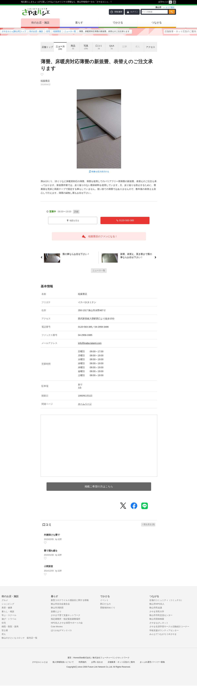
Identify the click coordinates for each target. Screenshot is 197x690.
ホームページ (85, 404)
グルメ (5, 600)
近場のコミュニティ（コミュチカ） (166, 600)
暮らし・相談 (8, 611)
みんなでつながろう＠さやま (163, 634)
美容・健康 (7, 607)
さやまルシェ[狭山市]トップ (14, 31)
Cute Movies (57, 626)
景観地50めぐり (107, 607)
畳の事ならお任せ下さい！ (75, 255)
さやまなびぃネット (158, 623)
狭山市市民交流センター (160, 615)
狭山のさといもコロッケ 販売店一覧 (19, 638)
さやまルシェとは (40, 662)
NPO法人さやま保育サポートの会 (67, 623)
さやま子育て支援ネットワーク (65, 615)
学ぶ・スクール (9, 615)
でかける (118, 22)
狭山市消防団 (57, 607)
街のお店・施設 (40, 22)
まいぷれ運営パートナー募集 (152, 662)
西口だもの (105, 604)
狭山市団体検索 (156, 619)
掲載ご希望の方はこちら (99, 486)
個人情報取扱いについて (63, 662)
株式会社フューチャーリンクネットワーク (111, 658)
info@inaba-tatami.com (89, 343)
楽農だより (56, 611)
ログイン (134, 12)
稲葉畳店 (57, 31)
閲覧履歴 (118, 12)
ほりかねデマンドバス (61, 630)
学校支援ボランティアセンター (164, 630)
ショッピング (8, 604)
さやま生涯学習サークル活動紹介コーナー (169, 626)
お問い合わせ (97, 662)
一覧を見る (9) (148, 524)
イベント (104, 600)
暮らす (79, 22)
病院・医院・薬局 (10, 626)
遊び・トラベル (9, 619)
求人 (4, 634)
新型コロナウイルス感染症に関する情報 (70, 600)
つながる (156, 22)
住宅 (48, 31)
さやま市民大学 (156, 611)
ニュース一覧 (70, 31)
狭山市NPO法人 (156, 604)
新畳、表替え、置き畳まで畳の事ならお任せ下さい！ (137, 256)
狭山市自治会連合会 (60, 604)
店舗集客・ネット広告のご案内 (180, 31)
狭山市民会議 (155, 607)
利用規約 (82, 662)
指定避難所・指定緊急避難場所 (65, 619)
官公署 (5, 630)
